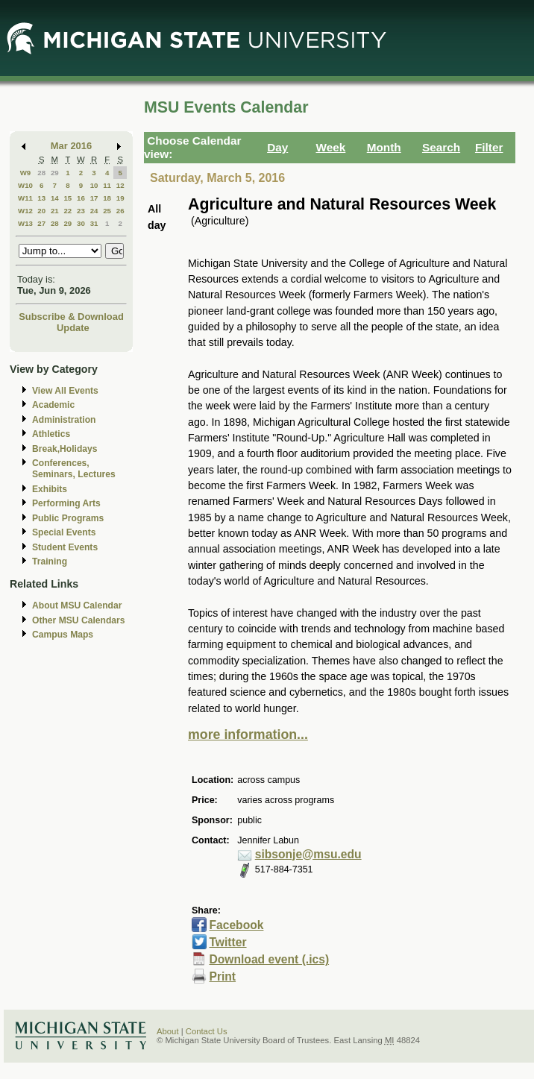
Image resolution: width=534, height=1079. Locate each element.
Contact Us (206, 1031)
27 (41, 223)
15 (67, 198)
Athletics (51, 434)
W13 (25, 223)
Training (49, 561)
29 (55, 173)
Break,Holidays (65, 449)
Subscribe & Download (71, 316)
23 (81, 211)
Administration (63, 420)
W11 (25, 198)
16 (81, 198)
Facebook (236, 925)
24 (94, 211)
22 (67, 211)
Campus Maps (62, 634)
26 (120, 211)
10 (94, 185)
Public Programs (68, 518)
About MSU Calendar (77, 605)
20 (41, 211)
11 (107, 185)
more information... (248, 734)
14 (55, 198)
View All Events (65, 391)
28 (41, 173)
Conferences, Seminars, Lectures (74, 468)
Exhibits (49, 489)
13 (41, 198)
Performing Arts (66, 503)
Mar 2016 (71, 145)
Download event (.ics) (269, 959)
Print (222, 976)
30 (81, 223)
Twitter (227, 942)
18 (107, 198)
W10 (25, 185)
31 (94, 223)
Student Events (65, 547)
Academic (53, 405)
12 (120, 185)
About (168, 1031)
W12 (25, 211)
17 (94, 198)
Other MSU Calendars (78, 620)
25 (107, 211)
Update (73, 327)
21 (55, 211)
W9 (25, 173)
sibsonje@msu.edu (308, 854)
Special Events (63, 532)
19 (120, 198)
